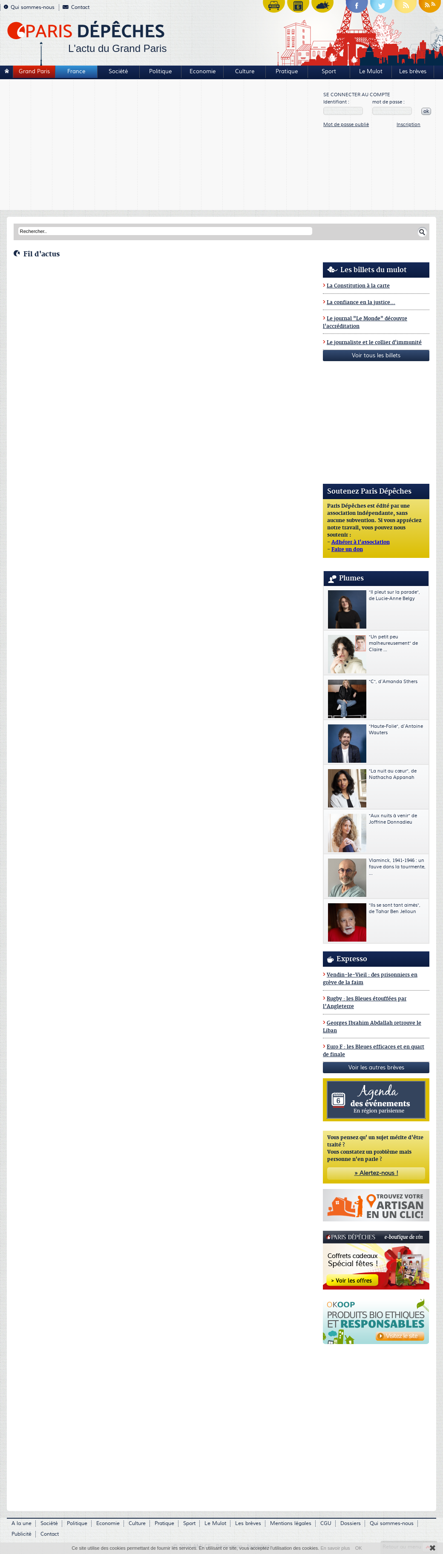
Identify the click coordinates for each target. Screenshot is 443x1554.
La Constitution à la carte (358, 286)
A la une (22, 1523)
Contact (76, 7)
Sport (329, 71)
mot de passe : (388, 102)
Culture (244, 71)
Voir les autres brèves (376, 1067)
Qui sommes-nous (29, 7)
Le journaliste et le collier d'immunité (374, 342)
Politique (160, 71)
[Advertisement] (162, 145)
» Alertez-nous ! (376, 1173)
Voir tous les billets (376, 355)
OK (358, 1548)
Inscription (408, 124)
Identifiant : (336, 102)
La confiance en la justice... (361, 302)
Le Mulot (371, 71)
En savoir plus (335, 1548)
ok (426, 111)
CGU (325, 1523)
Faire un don (347, 550)
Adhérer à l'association (360, 543)
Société (118, 71)
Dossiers (350, 1523)
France (76, 71)
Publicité (22, 1534)
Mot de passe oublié (346, 124)
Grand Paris (34, 71)
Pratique (287, 71)
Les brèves (412, 71)
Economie (203, 71)
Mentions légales (290, 1523)
